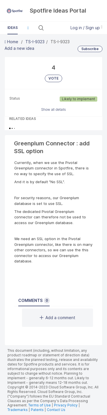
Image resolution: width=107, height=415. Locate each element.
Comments (34, 300)
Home (12, 41)
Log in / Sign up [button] (86, 27)
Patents (37, 410)
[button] (28, 27)
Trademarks (18, 410)
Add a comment (57, 317)
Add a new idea (19, 48)
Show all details (53, 109)
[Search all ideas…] (55, 27)
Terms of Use (39, 405)
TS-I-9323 (35, 41)
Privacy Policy (66, 405)
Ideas (12, 27)
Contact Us (56, 410)
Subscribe (90, 49)
